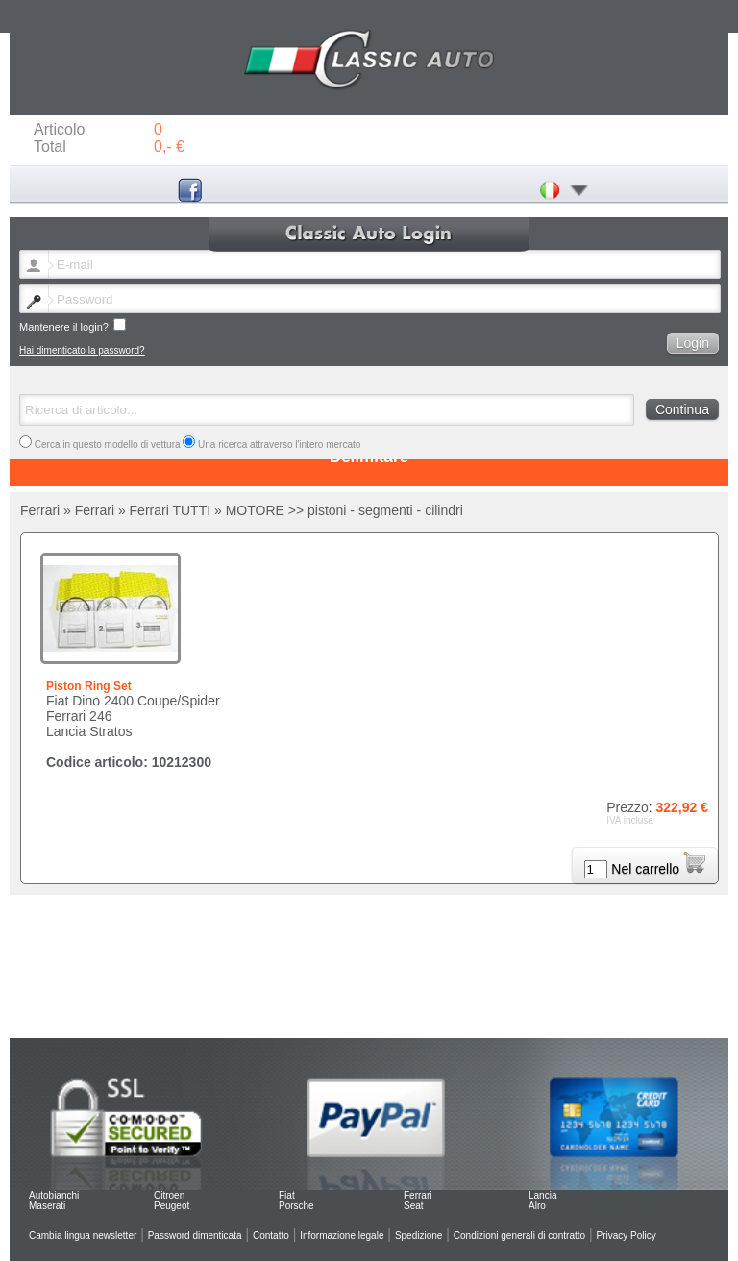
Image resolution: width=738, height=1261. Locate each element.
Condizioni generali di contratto (519, 1235)
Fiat (287, 1195)
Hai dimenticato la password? (82, 350)
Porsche (296, 1205)
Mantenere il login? (72, 325)
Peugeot (171, 1205)
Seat (414, 1205)
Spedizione (418, 1235)
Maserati (47, 1205)
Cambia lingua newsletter (82, 1235)
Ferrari (417, 1195)
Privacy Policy (626, 1235)
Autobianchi (54, 1195)
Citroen (169, 1195)
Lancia (542, 1195)
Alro (537, 1205)
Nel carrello (658, 869)
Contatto (271, 1235)
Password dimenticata (195, 1235)
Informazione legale (341, 1235)
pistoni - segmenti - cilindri (385, 510)
